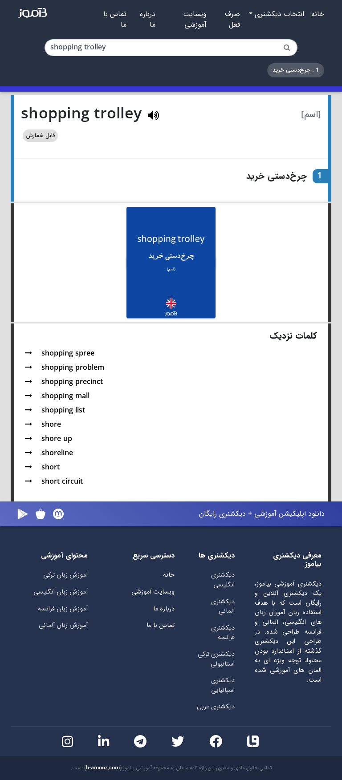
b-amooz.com (103, 768)
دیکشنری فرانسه (223, 633)
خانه (317, 14)
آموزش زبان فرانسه (63, 609)
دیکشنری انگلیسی (223, 580)
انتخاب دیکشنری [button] (278, 14)
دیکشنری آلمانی (223, 607)
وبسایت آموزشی (195, 19)
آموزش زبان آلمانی (63, 625)
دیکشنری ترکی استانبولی (216, 659)
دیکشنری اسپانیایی (223, 685)
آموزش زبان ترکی (65, 575)
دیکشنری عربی (216, 707)
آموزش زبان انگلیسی (60, 592)
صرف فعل (232, 19)
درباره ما (147, 19)
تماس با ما (114, 19)
